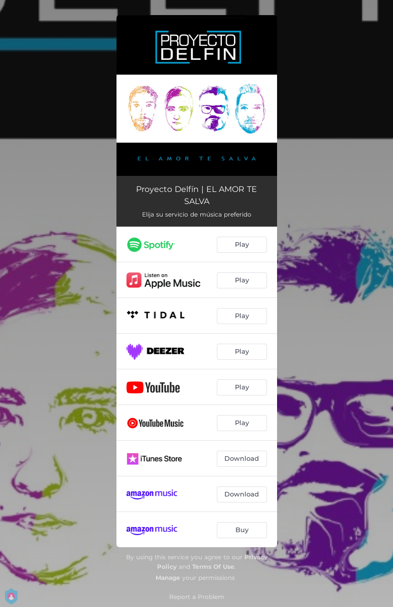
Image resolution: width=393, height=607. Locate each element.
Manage (168, 577)
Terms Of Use (213, 566)
